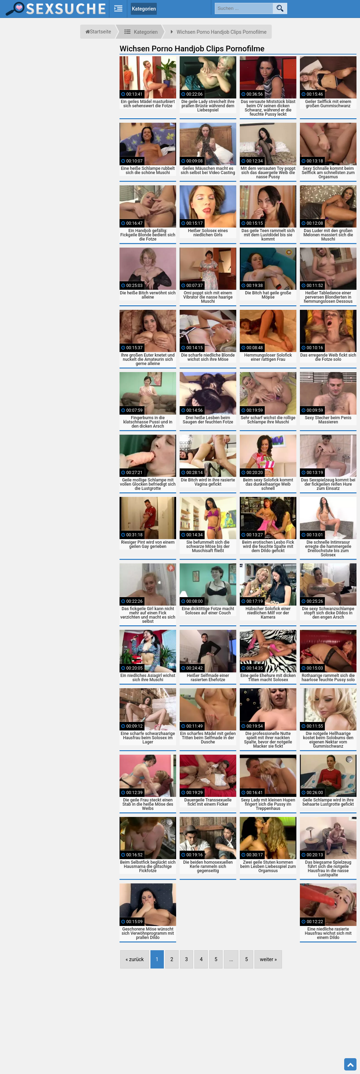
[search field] (244, 8)
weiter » (268, 959)
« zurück (135, 959)
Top (350, 1064)
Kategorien (144, 9)
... (231, 959)
